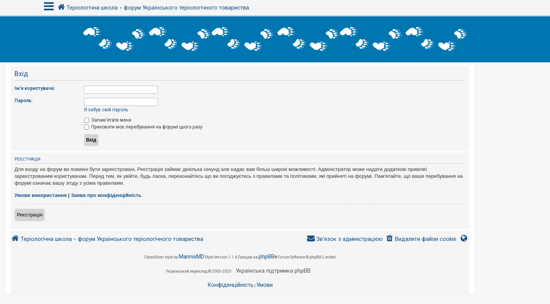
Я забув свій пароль (106, 109)
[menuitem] (421, 239)
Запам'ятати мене (107, 120)
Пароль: (23, 100)
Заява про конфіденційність (106, 195)
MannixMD (191, 256)
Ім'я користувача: (35, 88)
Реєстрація (29, 215)
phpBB (267, 256)
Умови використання (41, 195)
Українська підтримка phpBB (273, 270)
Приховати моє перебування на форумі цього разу (143, 127)
